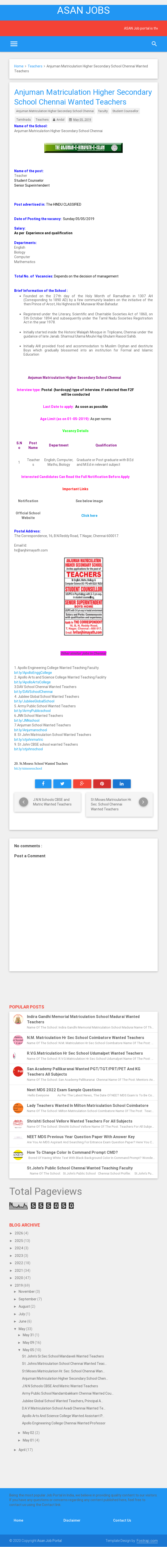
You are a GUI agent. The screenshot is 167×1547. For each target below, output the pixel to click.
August (25, 1306)
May (22, 1329)
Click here (89, 515)
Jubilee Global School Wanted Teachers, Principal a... (62, 1401)
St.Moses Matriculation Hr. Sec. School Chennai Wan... (63, 1371)
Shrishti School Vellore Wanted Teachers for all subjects (79, 1121)
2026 (19, 1233)
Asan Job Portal (49, 1540)
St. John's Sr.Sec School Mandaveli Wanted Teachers (63, 1356)
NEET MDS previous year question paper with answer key (81, 1136)
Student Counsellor (125, 111)
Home (19, 66)
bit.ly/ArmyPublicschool (32, 711)
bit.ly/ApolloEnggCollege (33, 672)
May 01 (29, 1440)
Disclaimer (72, 1520)
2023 (19, 1255)
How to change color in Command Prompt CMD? (72, 1152)
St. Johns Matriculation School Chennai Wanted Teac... (64, 1363)
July (22, 1314)
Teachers (35, 66)
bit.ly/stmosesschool (28, 768)
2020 (19, 1278)
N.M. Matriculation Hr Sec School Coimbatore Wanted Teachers (85, 1037)
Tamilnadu (23, 119)
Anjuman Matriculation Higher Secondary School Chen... (65, 1378)
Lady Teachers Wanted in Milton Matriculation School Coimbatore (87, 1105)
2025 (19, 1241)
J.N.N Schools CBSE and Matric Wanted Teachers (60, 1386)
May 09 (29, 1342)
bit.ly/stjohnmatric (28, 739)
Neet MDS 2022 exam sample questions (64, 1089)
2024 (19, 1248)
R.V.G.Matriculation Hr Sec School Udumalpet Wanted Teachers (85, 1053)
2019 (19, 1285)
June (23, 1321)
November (27, 1291)
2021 (19, 1270)
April (22, 1450)
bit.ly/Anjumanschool (30, 730)
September (28, 1299)
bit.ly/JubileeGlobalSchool (34, 701)
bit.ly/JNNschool (26, 720)
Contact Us (122, 1520)
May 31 (29, 1335)
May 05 (29, 1350)
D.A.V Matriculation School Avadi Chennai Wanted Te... (64, 1408)
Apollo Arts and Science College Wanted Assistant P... (63, 1416)
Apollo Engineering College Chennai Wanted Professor (64, 1423)
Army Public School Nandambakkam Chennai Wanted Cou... (68, 1393)
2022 (19, 1263)
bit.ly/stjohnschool (28, 749)
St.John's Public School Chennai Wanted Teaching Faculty (80, 1168)
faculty (103, 111)
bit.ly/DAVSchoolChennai (33, 691)
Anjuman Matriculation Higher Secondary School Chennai (55, 111)
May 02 (29, 1432)
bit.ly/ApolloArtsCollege (32, 682)
